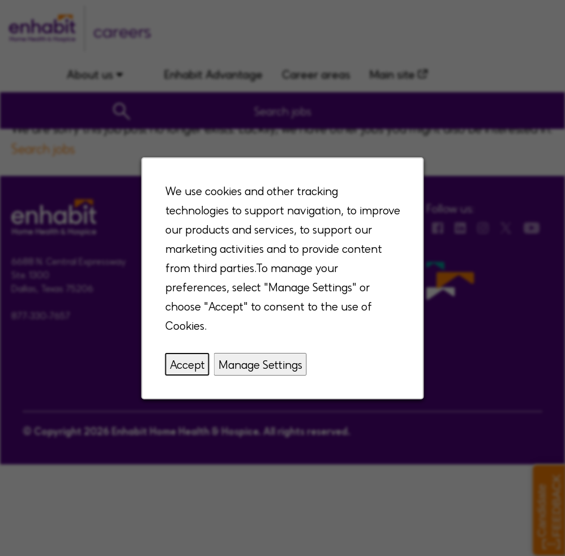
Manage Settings (260, 364)
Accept (187, 364)
